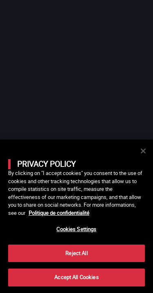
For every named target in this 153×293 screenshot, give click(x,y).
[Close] (143, 151)
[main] (76, 216)
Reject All (76, 253)
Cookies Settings (76, 229)
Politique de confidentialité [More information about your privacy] (59, 212)
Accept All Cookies (76, 277)
